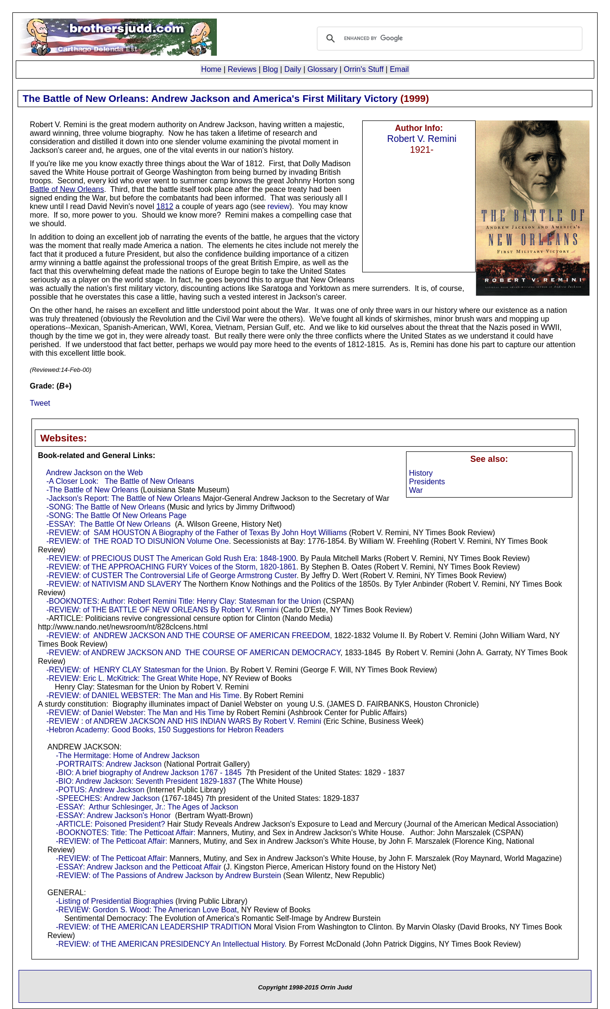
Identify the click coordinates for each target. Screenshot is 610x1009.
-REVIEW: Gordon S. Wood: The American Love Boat (146, 910)
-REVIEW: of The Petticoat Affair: (111, 841)
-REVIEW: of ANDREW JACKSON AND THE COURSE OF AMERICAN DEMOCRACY (193, 653)
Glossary (322, 69)
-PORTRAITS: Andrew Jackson (109, 764)
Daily (292, 69)
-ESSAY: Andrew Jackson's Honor (113, 815)
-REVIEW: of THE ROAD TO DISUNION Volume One (137, 541)
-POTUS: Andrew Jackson (100, 790)
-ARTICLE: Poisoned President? (110, 824)
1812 (164, 206)
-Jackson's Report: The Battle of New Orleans (123, 498)
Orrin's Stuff (364, 69)
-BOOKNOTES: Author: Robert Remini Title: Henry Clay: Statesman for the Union (183, 601)
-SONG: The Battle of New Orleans (105, 507)
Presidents (427, 482)
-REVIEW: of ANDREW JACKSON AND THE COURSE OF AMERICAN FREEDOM (188, 635)
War (416, 490)
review (278, 206)
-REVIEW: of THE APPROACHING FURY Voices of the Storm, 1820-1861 (171, 567)
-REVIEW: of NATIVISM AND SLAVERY (113, 584)
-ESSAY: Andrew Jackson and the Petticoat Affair (138, 867)
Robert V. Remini (422, 138)
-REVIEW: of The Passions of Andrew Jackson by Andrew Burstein (168, 875)
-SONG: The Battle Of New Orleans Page (116, 515)
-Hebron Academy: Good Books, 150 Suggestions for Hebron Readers (165, 730)
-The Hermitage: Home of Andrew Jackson (127, 755)
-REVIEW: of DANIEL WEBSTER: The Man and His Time (142, 695)
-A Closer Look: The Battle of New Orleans (120, 481)
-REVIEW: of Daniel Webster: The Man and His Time (135, 713)
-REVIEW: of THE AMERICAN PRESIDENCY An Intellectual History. (171, 944)
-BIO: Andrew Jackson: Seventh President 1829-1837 (146, 781)
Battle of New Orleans (67, 189)
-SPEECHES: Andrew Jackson (108, 798)
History (421, 473)
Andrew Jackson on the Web (94, 473)
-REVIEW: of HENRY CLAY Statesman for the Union (135, 670)
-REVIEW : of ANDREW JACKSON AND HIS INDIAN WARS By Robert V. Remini (183, 721)
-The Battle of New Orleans (92, 490)
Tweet (40, 403)
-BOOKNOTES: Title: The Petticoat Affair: (125, 833)
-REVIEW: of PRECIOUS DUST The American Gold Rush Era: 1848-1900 (171, 558)
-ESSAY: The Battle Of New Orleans (108, 524)
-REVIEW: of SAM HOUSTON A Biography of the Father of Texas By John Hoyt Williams (196, 533)
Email (399, 69)
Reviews (242, 69)
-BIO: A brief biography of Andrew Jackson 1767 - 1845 (149, 773)
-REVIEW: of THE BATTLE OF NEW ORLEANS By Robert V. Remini (162, 610)
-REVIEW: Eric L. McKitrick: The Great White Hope (132, 678)
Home (211, 69)
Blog (270, 69)
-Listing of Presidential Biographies (114, 901)
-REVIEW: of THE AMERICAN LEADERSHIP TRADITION (153, 927)
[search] (448, 38)
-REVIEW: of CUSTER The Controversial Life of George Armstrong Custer (171, 575)
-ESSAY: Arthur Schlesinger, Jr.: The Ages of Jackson (147, 807)
